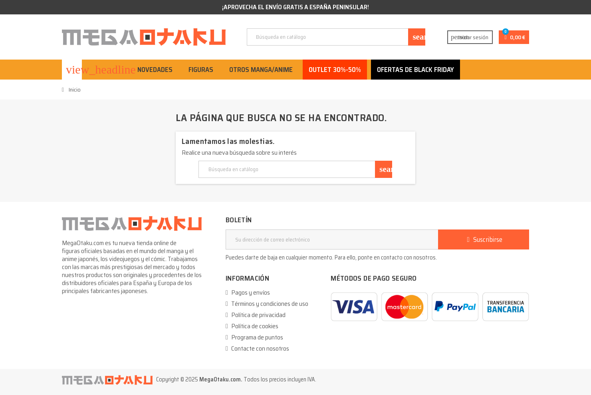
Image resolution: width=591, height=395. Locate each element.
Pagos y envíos (250, 292)
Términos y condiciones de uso (269, 304)
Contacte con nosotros (260, 348)
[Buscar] (336, 37)
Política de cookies (254, 326)
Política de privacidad (258, 315)
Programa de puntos (257, 337)
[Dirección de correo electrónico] (332, 239)
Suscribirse (483, 239)
